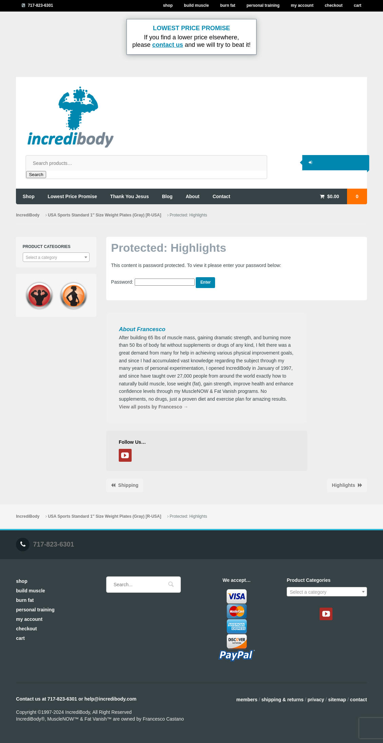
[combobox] (56, 257)
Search (36, 174)
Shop (168, 5)
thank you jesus (129, 196)
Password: (152, 282)
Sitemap (337, 699)
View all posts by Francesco (153, 406)
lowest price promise (72, 196)
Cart (357, 5)
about (192, 196)
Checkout (334, 5)
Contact (358, 699)
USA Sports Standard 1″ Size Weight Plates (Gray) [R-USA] (104, 215)
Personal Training (263, 5)
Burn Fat (227, 5)
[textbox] (56, 257)
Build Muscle (196, 5)
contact (221, 196)
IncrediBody (27, 215)
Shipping (128, 485)
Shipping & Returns (282, 699)
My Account (302, 5)
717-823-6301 (40, 5)
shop (29, 196)
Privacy (316, 699)
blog (167, 196)
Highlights (343, 485)
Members (246, 699)
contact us (167, 44)
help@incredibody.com (110, 699)
